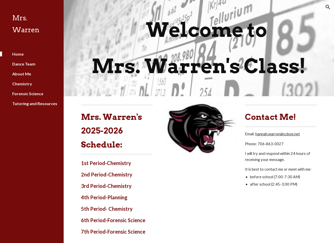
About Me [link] (21, 73)
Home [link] (18, 54)
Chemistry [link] (22, 83)
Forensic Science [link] (27, 93)
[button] (328, 7)
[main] (199, 48)
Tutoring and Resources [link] (34, 103)
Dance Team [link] (23, 63)
